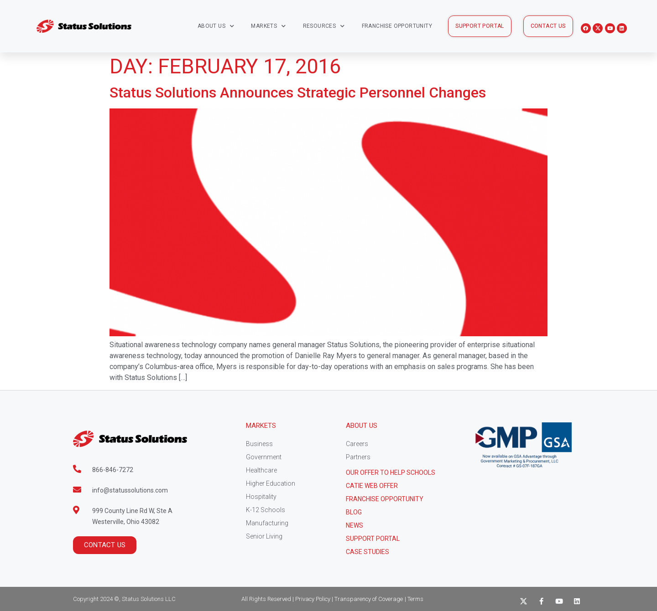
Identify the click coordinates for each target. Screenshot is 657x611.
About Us (216, 26)
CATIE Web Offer (372, 485)
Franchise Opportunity (397, 26)
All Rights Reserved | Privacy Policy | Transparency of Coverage (322, 599)
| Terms (414, 599)
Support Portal (373, 538)
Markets (268, 26)
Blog (354, 512)
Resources (324, 26)
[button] (479, 26)
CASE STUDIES (367, 551)
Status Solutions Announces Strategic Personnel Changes (298, 92)
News (354, 525)
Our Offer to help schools (390, 472)
